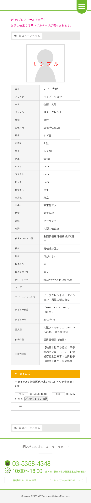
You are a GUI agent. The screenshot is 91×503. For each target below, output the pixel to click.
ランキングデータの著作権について (66, 480)
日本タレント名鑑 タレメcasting (27, 5)
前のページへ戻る (29, 36)
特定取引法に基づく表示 (24, 480)
